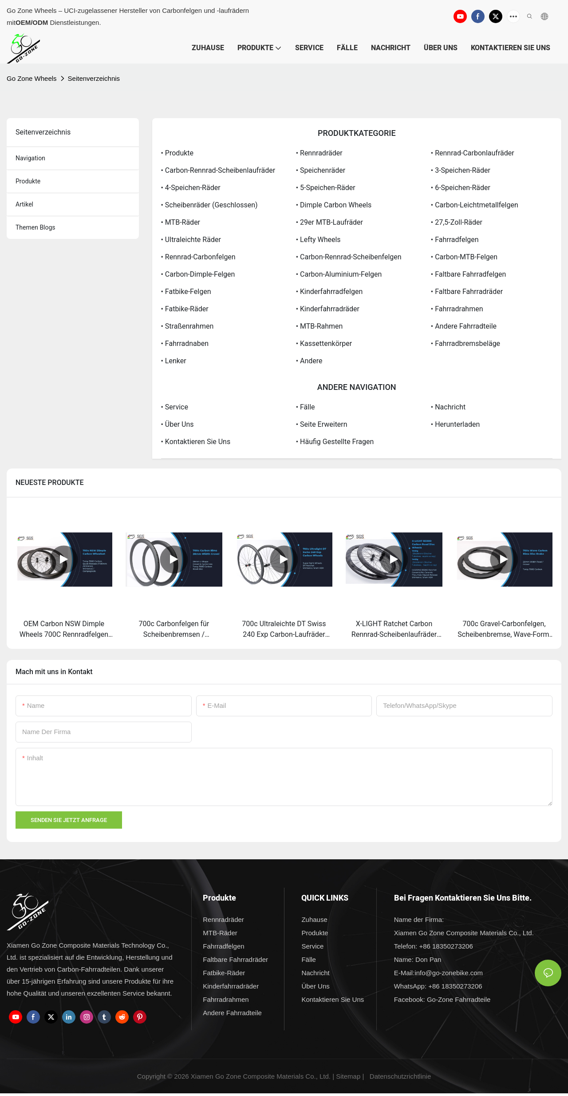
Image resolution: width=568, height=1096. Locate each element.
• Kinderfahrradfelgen (329, 291)
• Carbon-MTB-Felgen (464, 257)
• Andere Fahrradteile (464, 326)
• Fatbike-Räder (185, 309)
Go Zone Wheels (32, 78)
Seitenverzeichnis (94, 78)
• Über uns (177, 424)
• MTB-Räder (181, 222)
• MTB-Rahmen (319, 326)
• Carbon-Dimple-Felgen (198, 274)
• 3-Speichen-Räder (460, 170)
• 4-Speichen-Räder (191, 187)
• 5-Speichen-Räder (325, 187)
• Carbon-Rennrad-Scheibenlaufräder (218, 170)
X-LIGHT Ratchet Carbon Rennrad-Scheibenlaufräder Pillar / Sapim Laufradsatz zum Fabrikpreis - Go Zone (394, 629)
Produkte (28, 181)
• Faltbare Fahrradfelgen (468, 274)
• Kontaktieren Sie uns (196, 441)
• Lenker (173, 361)
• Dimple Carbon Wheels (334, 205)
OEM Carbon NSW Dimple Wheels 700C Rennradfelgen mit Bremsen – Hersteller (64, 629)
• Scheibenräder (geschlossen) (209, 205)
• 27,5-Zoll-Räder (456, 222)
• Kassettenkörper (324, 343)
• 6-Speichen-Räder (460, 187)
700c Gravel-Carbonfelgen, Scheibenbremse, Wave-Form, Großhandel (504, 629)
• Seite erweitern (321, 424)
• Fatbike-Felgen (186, 291)
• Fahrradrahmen (457, 309)
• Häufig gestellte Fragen (335, 441)
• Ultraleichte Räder (191, 239)
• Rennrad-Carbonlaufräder (472, 153)
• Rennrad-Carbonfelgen (198, 257)
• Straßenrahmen (187, 326)
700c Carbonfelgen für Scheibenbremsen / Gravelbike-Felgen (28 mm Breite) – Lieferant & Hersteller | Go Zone (173, 629)
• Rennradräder (319, 153)
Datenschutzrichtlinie (400, 1076)
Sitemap (348, 1076)
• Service (174, 407)
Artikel (24, 204)
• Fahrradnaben (185, 343)
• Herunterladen (455, 424)
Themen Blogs (35, 227)
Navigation (30, 158)
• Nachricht (448, 407)
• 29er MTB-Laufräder (329, 222)
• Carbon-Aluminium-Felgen (339, 274)
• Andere (309, 361)
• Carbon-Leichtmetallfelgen (474, 205)
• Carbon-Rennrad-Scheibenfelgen (349, 257)
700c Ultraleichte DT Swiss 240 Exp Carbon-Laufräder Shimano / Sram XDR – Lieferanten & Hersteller (284, 629)
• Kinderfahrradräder (327, 309)
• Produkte (177, 153)
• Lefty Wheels (318, 239)
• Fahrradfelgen (455, 239)
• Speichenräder (320, 170)
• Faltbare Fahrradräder (467, 291)
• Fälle (305, 407)
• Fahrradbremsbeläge (465, 343)
